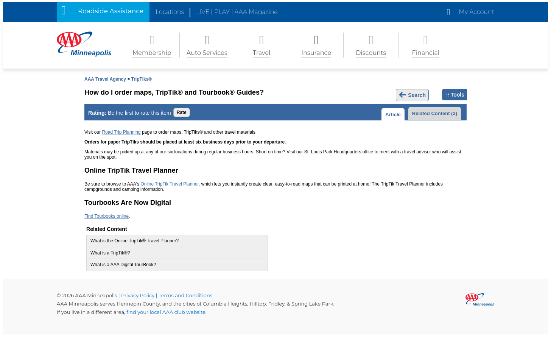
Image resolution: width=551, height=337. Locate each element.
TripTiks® (141, 79)
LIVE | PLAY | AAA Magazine (237, 12)
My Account (476, 12)
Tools (455, 95)
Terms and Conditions (185, 295)
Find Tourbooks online (106, 216)
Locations (170, 12)
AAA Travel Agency (105, 79)
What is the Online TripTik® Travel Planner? (134, 240)
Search (412, 95)
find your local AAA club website (165, 312)
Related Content (434, 113)
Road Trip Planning (121, 132)
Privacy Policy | (140, 295)
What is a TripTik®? (110, 253)
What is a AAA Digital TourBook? (123, 264)
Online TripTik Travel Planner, (170, 184)
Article (392, 114)
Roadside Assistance (110, 11)
